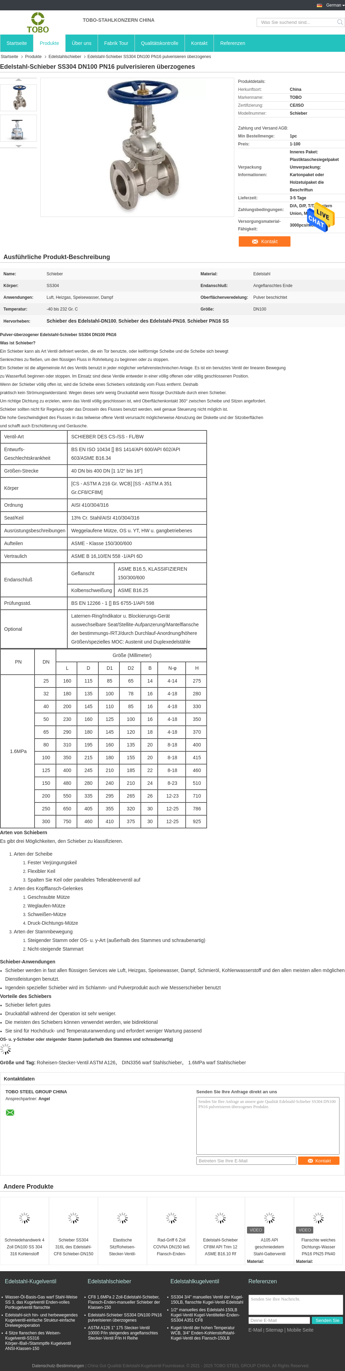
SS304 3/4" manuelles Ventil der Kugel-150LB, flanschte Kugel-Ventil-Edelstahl (207, 1300)
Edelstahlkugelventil (194, 1281)
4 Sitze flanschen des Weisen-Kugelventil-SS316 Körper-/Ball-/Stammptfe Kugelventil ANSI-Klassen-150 (38, 1341)
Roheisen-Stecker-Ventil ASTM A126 (76, 1062)
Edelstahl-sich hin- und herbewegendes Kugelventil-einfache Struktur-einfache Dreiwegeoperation (41, 1320)
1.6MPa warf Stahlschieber (217, 1062)
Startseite (17, 43)
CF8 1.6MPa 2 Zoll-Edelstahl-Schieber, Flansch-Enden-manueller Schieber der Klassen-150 (124, 1302)
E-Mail (255, 1330)
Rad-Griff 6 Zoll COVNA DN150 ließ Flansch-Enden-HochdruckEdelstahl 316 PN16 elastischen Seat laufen (171, 1247)
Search (340, 22)
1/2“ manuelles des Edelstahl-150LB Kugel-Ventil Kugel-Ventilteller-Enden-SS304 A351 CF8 (205, 1315)
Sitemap (274, 1330)
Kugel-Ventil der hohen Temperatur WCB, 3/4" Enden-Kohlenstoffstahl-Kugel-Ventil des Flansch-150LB (203, 1333)
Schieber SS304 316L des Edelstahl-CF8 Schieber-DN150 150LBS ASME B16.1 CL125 (73, 1247)
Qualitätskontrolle (159, 43)
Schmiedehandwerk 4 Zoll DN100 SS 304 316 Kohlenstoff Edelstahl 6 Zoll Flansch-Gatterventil (24, 1247)
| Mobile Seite (299, 1330)
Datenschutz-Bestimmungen (58, 1365)
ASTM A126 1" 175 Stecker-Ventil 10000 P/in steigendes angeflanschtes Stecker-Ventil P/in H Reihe (123, 1333)
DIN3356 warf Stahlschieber (152, 1062)
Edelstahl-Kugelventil (30, 1281)
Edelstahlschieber (65, 56)
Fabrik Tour (116, 43)
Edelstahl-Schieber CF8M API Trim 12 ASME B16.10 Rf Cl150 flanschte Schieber (220, 1247)
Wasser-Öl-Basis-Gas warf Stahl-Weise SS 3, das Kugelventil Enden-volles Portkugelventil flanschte (41, 1302)
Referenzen (232, 43)
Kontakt (199, 43)
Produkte (49, 43)
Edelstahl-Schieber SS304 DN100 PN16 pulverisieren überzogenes (125, 1318)
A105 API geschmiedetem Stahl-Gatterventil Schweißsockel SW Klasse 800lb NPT (269, 1247)
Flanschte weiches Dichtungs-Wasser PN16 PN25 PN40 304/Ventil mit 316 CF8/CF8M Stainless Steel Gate (318, 1247)
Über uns (81, 43)
